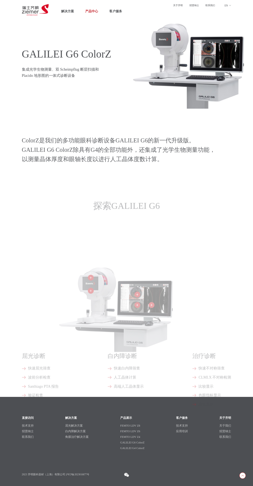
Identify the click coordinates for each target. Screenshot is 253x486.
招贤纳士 (192, 5)
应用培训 (182, 431)
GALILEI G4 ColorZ (132, 448)
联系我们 (209, 5)
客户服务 (118, 12)
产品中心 (93, 12)
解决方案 (68, 12)
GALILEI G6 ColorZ (132, 442)
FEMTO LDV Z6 (130, 431)
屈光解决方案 (74, 425)
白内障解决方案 (75, 431)
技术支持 (182, 425)
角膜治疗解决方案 (76, 436)
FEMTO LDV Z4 (130, 436)
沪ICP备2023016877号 (78, 474)
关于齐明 (175, 5)
